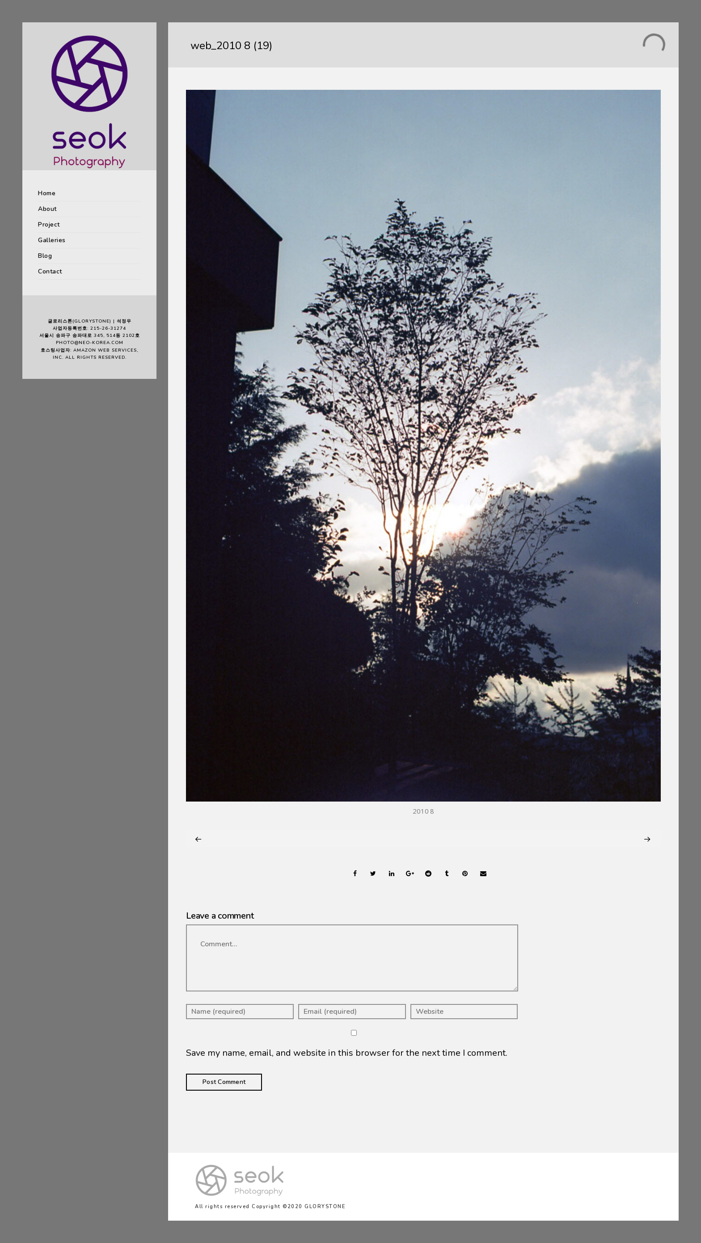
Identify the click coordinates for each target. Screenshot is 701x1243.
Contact (50, 271)
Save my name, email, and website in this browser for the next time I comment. (346, 1053)
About (47, 209)
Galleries (52, 240)
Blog (45, 256)
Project (49, 224)
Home (46, 193)
